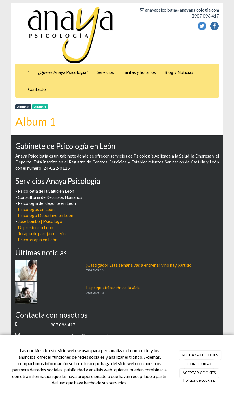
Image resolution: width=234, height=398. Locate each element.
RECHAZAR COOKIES (200, 355)
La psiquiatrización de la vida (113, 287)
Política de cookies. (199, 380)
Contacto (37, 89)
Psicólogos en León (36, 209)
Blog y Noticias (178, 72)
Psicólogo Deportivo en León (45, 215)
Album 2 (23, 107)
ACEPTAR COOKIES (199, 373)
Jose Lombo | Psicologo (40, 221)
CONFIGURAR (199, 364)
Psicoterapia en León (37, 239)
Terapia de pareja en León (42, 233)
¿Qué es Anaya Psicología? (63, 72)
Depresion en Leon (35, 227)
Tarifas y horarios (139, 72)
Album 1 (40, 107)
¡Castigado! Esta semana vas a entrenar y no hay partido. (139, 265)
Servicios (105, 72)
